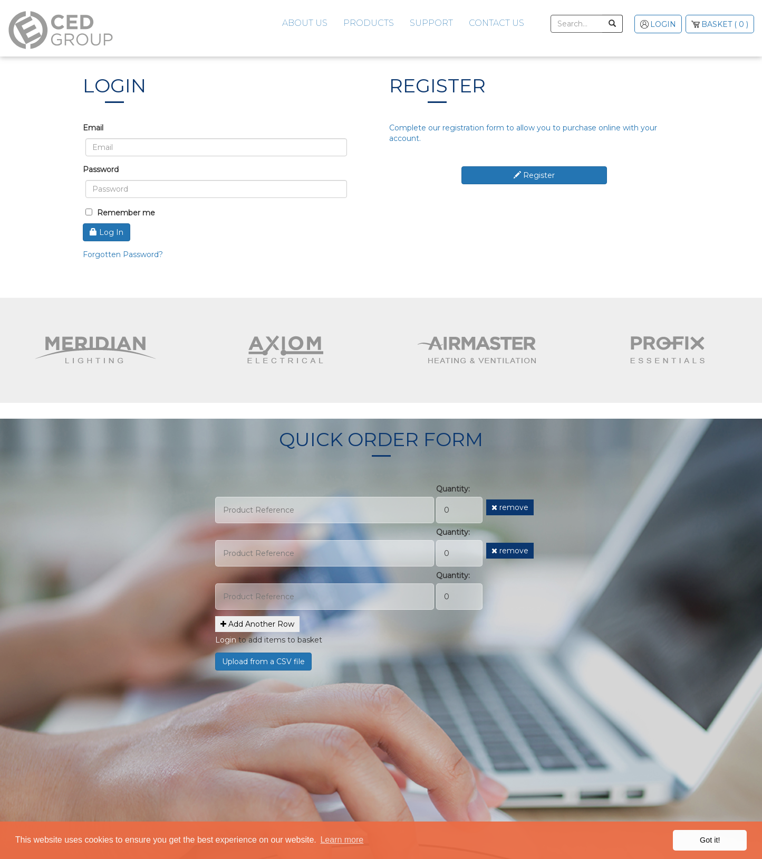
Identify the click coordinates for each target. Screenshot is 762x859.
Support (431, 23)
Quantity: (453, 489)
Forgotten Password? (123, 254)
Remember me (120, 213)
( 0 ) (724, 24)
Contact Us (496, 23)
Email (93, 128)
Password (101, 169)
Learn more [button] (341, 839)
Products (368, 23)
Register (534, 175)
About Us (304, 23)
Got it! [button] (710, 840)
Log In (106, 232)
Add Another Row (257, 624)
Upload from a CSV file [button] (263, 661)
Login (225, 640)
